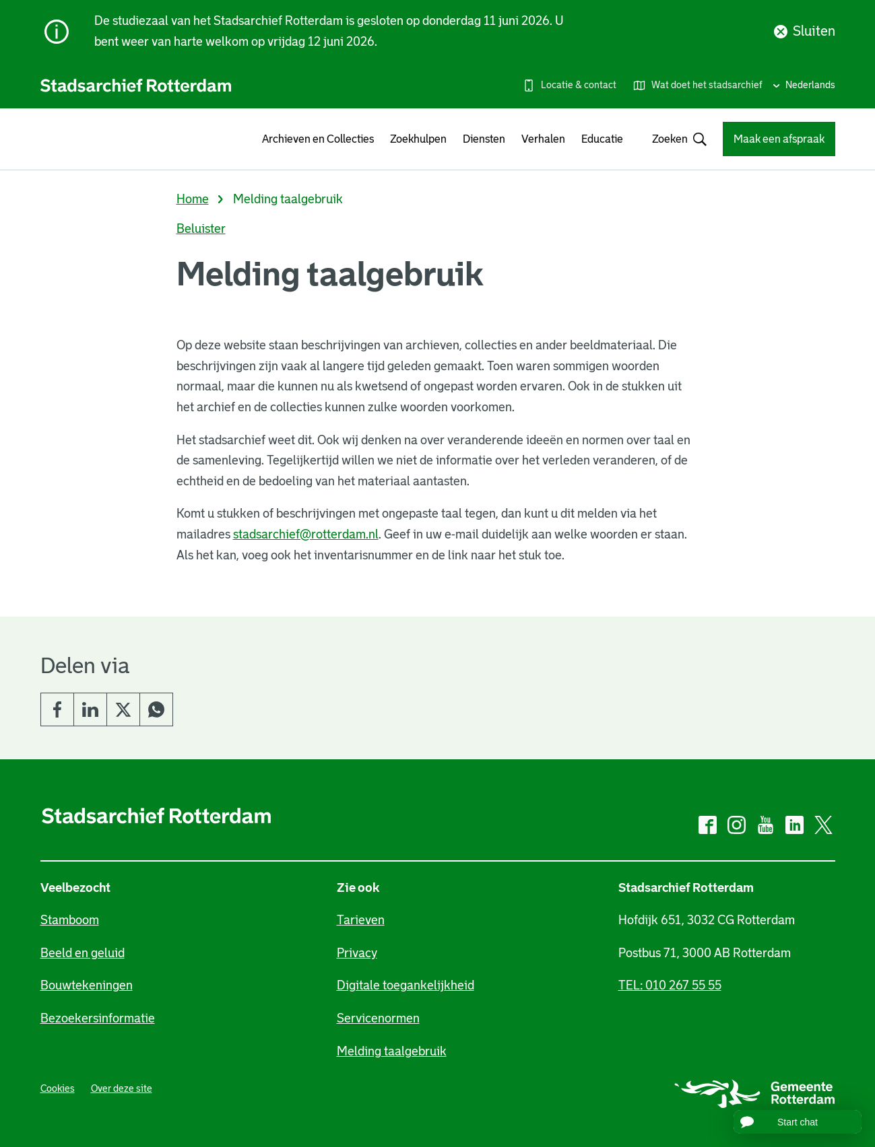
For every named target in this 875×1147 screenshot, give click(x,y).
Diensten (484, 139)
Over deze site (121, 1088)
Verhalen (543, 139)
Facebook (57, 709)
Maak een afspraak (779, 139)
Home (192, 199)
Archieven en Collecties (318, 139)
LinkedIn (90, 709)
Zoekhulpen (418, 139)
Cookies (57, 1088)
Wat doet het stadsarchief (707, 84)
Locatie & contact (578, 84)
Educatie (602, 139)
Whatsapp (156, 709)
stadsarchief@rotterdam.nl (306, 534)
